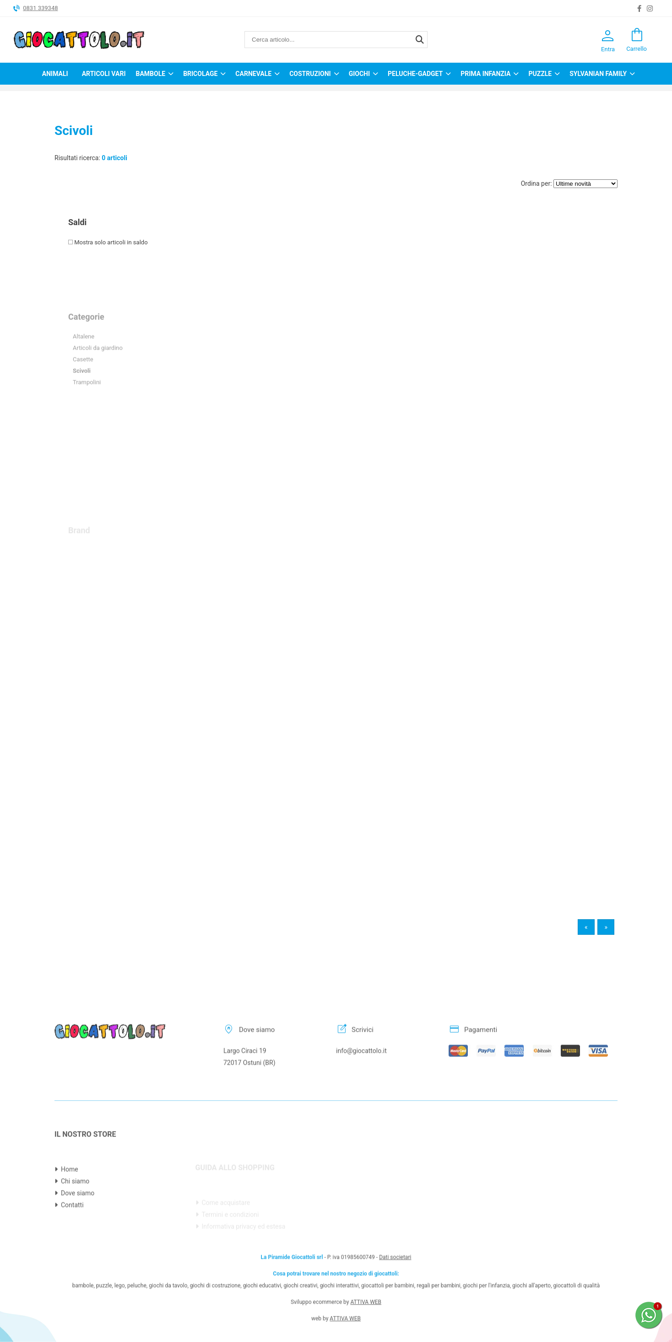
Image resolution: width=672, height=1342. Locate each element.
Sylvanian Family (598, 73)
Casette (83, 380)
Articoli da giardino (98, 369)
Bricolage (200, 73)
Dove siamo (77, 1219)
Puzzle (540, 73)
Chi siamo (75, 1207)
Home (69, 1195)
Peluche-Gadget (415, 73)
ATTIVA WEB (365, 1276)
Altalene (83, 357)
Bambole (150, 73)
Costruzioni (310, 73)
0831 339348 (40, 8)
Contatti (72, 1230)
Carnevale (253, 73)
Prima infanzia (485, 73)
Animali (55, 73)
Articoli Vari (104, 73)
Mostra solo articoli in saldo (108, 242)
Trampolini (87, 403)
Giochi (359, 73)
